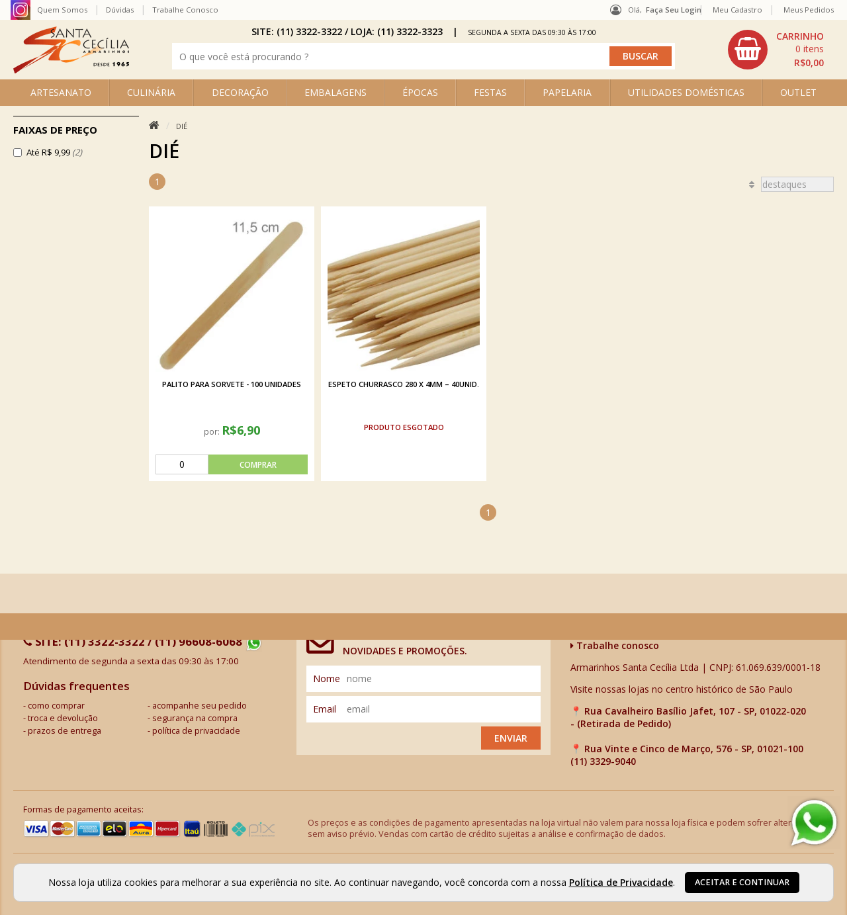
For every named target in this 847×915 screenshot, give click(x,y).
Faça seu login (673, 10)
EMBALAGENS (335, 92)
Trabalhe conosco (614, 645)
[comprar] (232, 464)
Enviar (510, 738)
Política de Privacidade (621, 882)
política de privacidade (196, 730)
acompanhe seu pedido (199, 705)
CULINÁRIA (151, 92)
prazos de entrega (64, 730)
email (324, 709)
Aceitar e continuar (742, 882)
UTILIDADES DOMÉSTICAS (686, 92)
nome (326, 678)
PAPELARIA (567, 92)
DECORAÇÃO (240, 92)
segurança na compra (195, 718)
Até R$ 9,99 (54, 152)
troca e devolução (63, 718)
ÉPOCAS (420, 92)
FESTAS (490, 92)
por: (213, 431)
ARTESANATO (60, 92)
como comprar (56, 705)
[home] (71, 70)
